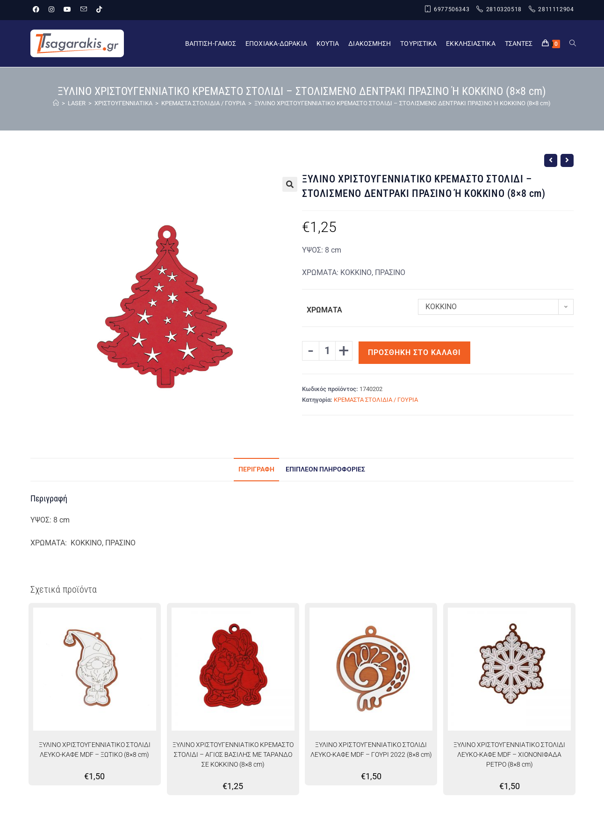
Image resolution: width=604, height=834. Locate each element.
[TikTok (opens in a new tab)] (99, 10)
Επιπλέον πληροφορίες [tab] (325, 469)
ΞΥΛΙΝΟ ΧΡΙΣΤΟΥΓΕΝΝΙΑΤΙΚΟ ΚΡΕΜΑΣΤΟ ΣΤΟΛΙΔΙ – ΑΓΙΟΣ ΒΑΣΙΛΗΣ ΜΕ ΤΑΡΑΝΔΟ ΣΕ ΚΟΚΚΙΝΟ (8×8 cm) (233, 754)
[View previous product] (550, 160)
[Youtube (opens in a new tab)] (67, 10)
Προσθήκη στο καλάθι (414, 352)
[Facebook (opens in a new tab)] (38, 10)
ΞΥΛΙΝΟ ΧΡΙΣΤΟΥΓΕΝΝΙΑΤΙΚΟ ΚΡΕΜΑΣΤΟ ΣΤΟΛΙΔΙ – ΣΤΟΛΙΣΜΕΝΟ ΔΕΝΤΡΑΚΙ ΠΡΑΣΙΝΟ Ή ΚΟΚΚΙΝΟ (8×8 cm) (402, 103)
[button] (289, 184)
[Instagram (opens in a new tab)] (51, 10)
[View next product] (567, 160)
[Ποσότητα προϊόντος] (327, 351)
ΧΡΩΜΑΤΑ (324, 309)
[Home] (56, 103)
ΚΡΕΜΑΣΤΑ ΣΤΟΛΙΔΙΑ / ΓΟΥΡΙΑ (376, 399)
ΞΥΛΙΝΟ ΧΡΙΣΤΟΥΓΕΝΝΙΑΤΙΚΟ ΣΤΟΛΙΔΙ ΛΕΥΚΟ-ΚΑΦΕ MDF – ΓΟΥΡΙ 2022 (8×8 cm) (371, 749)
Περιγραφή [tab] (256, 469)
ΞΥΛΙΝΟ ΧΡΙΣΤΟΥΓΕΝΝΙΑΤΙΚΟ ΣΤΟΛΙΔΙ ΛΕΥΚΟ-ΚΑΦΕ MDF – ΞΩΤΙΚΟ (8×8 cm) (95, 749)
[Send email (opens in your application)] (84, 10)
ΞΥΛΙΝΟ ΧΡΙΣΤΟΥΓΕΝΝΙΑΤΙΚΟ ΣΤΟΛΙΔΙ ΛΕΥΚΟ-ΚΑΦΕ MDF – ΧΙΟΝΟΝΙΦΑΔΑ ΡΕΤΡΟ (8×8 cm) (509, 754)
